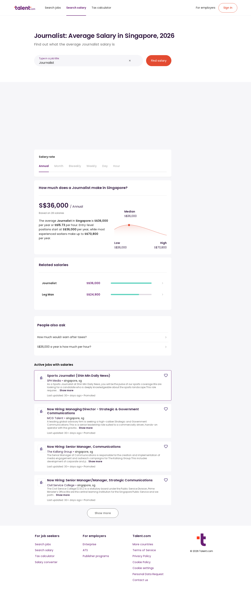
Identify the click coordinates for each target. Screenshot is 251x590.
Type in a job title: (49, 58)
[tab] (44, 168)
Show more (66, 390)
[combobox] (83, 62)
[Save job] (166, 375)
